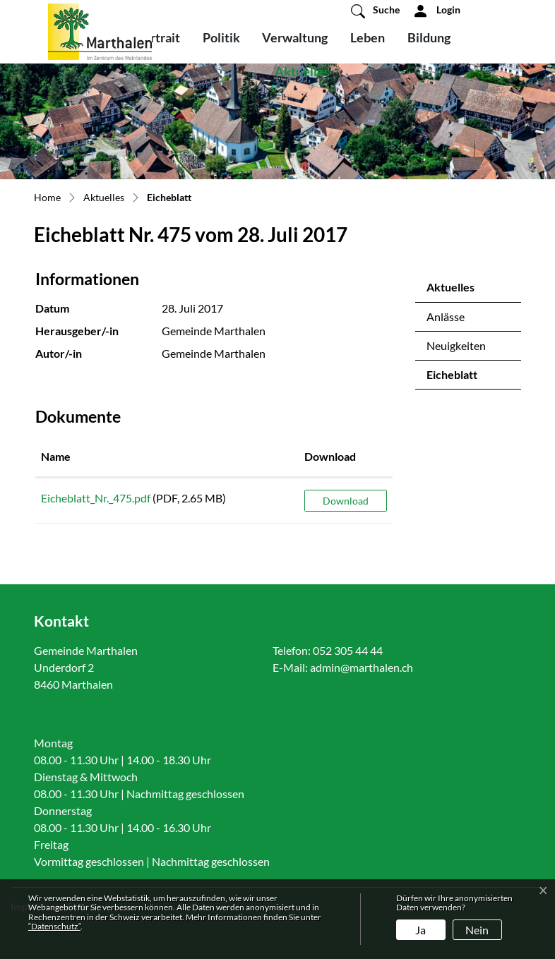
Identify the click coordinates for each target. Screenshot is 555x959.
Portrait (158, 37)
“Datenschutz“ (54, 926)
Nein (477, 929)
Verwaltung (295, 37)
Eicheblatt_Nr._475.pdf (95, 498)
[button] (375, 10)
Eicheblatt (463, 378)
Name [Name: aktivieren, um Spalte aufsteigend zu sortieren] (56, 456)
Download (346, 501)
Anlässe (445, 316)
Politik (221, 37)
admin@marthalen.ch (361, 667)
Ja (420, 929)
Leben (367, 37)
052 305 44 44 (348, 650)
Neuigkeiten (456, 345)
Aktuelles (302, 71)
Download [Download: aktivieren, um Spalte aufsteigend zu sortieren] (330, 456)
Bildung (428, 37)
